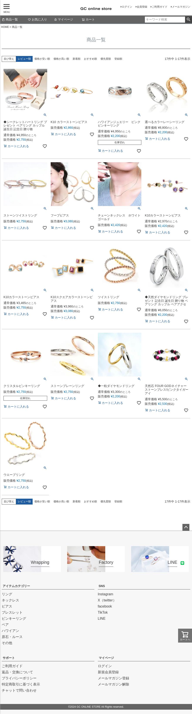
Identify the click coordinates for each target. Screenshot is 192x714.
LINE (102, 618)
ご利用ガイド (159, 6)
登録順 (118, 58)
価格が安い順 (42, 58)
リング (7, 594)
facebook (105, 606)
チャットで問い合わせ (19, 690)
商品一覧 (10, 19)
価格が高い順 (61, 58)
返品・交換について (17, 672)
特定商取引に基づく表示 (21, 684)
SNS (102, 586)
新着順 (76, 58)
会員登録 (142, 6)
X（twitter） (107, 600)
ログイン (127, 6)
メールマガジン (181, 6)
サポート (9, 658)
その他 (7, 643)
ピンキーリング (14, 618)
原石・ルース (12, 637)
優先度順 (105, 58)
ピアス (7, 606)
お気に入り (37, 19)
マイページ (63, 19)
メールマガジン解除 (113, 684)
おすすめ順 (90, 58)
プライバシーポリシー (19, 678)
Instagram (105, 594)
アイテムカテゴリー (16, 586)
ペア (5, 624)
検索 (188, 20)
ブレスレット (12, 612)
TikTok (103, 612)
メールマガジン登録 (113, 678)
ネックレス (10, 600)
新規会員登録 (108, 672)
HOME (5, 27)
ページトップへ (185, 527)
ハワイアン (10, 631)
